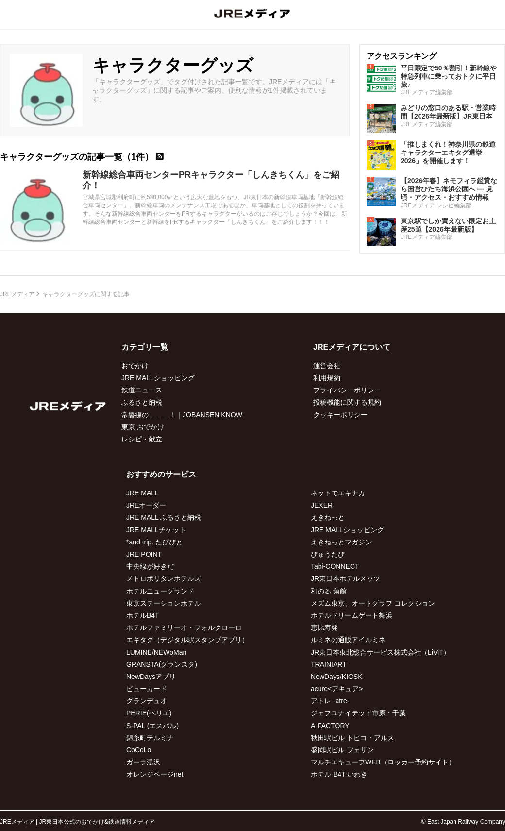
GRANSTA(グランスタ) (161, 664)
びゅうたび (328, 554)
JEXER (322, 505)
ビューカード (146, 689)
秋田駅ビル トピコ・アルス (352, 738)
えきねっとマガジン (341, 542)
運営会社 (326, 366)
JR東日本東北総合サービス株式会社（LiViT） (380, 652)
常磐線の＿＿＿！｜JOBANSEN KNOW (181, 415)
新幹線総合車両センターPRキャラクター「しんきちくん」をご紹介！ (211, 180)
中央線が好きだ (150, 566)
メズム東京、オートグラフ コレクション (373, 603)
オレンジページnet (154, 774)
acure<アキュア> (337, 689)
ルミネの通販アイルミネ (348, 640)
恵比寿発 (324, 627)
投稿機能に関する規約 (347, 402)
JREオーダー (146, 505)
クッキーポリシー (340, 415)
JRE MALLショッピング (158, 378)
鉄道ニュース (141, 390)
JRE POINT (144, 554)
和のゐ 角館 (329, 591)
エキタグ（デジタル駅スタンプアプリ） (187, 640)
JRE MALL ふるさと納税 (163, 517)
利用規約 (326, 378)
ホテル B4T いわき (339, 774)
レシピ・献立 (141, 439)
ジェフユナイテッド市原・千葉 (358, 713)
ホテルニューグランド (160, 591)
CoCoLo (138, 750)
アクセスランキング (402, 56)
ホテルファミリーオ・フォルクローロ (184, 627)
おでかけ (135, 366)
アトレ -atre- (330, 701)
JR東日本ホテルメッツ (345, 578)
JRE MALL (142, 493)
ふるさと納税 (141, 402)
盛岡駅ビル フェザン (342, 750)
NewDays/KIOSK (337, 676)
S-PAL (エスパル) (152, 725)
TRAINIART (329, 664)
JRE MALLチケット (156, 530)
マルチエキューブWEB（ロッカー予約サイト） (383, 762)
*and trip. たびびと (154, 542)
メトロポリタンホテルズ (163, 578)
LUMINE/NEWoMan (156, 652)
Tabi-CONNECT (335, 566)
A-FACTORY (330, 725)
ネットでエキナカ (338, 493)
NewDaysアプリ (151, 676)
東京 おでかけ (142, 427)
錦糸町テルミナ (150, 738)
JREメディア (17, 294)
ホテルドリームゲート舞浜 (351, 615)
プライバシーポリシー (347, 390)
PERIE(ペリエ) (148, 713)
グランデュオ (146, 701)
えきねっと (328, 517)
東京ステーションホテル (163, 603)
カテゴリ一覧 (144, 347)
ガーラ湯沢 (143, 762)
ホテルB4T (142, 615)
